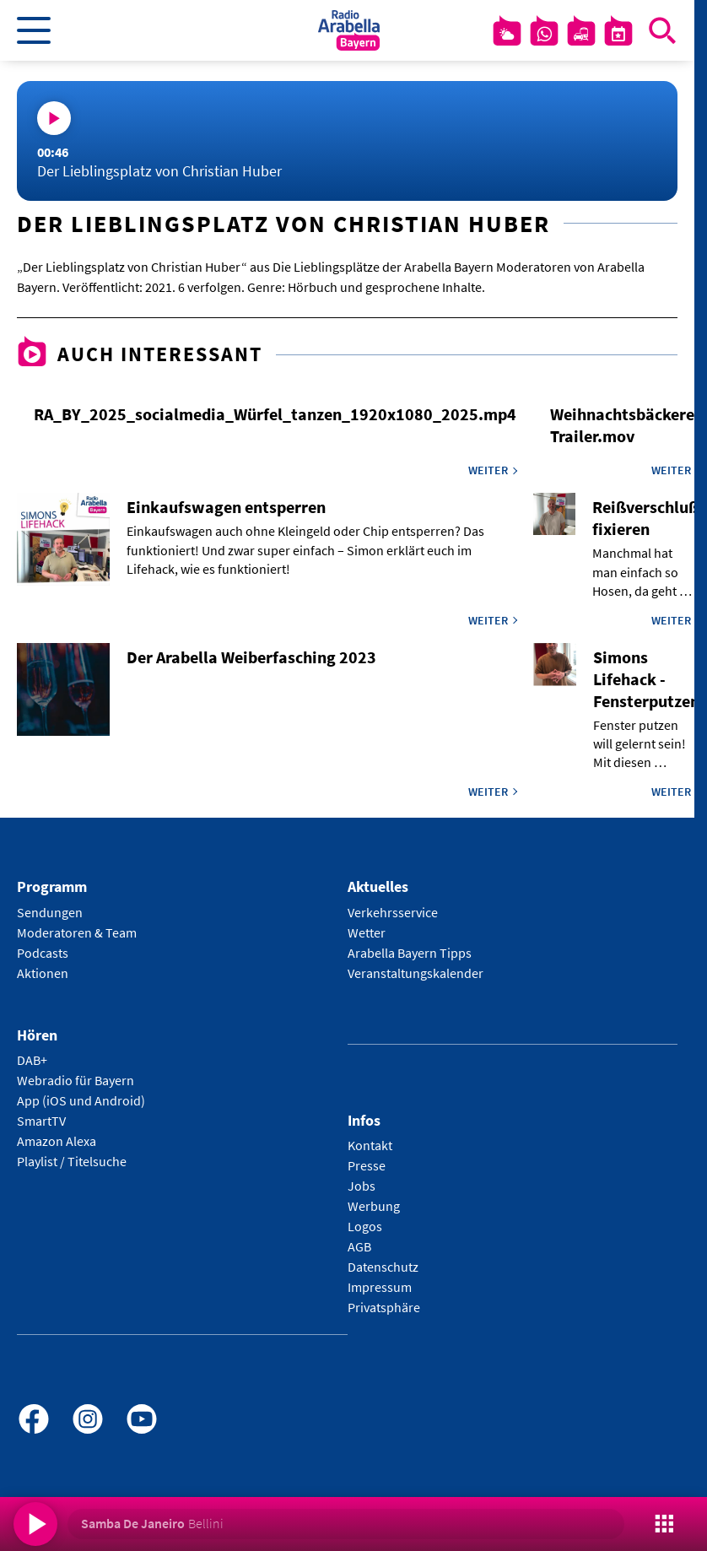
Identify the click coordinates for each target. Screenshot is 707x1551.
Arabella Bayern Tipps (410, 952)
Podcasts (42, 952)
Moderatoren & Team (77, 932)
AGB (359, 1246)
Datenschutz (383, 1266)
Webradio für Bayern (75, 1080)
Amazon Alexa (56, 1140)
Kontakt (370, 1145)
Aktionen (42, 973)
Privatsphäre (384, 1307)
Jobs (361, 1185)
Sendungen (50, 912)
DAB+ (32, 1059)
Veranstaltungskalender (415, 973)
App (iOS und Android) (81, 1100)
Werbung (374, 1205)
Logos (365, 1226)
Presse (367, 1165)
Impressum (380, 1286)
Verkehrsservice (393, 912)
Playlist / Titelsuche (72, 1161)
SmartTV (41, 1120)
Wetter (367, 932)
